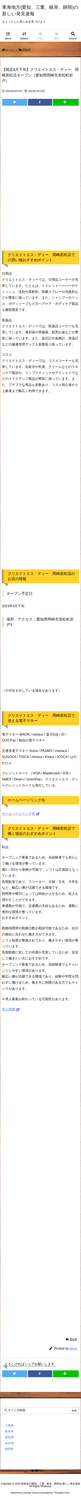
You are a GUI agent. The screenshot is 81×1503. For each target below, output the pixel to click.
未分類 (9, 1443)
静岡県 (9, 1449)
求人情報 (8, 1009)
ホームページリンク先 (18, 813)
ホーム (10, 49)
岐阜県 (9, 1431)
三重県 (9, 1425)
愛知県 (27, 49)
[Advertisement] (40, 182)
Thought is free (61, 1492)
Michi (73, 1348)
